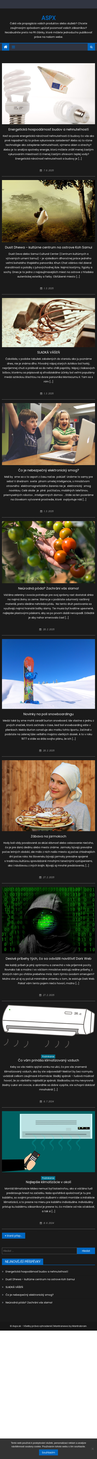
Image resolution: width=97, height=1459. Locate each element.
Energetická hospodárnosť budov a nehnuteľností (48, 129)
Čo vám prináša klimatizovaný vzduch (48, 1060)
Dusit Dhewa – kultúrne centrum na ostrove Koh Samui (48, 247)
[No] (92, 1449)
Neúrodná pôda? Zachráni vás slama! (48, 588)
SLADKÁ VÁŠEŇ (48, 352)
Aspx (48, 18)
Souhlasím (48, 1452)
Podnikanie (48, 1056)
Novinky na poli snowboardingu (48, 714)
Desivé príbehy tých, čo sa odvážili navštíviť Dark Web (48, 958)
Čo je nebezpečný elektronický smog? (48, 470)
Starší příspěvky (16, 1236)
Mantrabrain (79, 1326)
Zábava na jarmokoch (48, 836)
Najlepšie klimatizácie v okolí (48, 1182)
